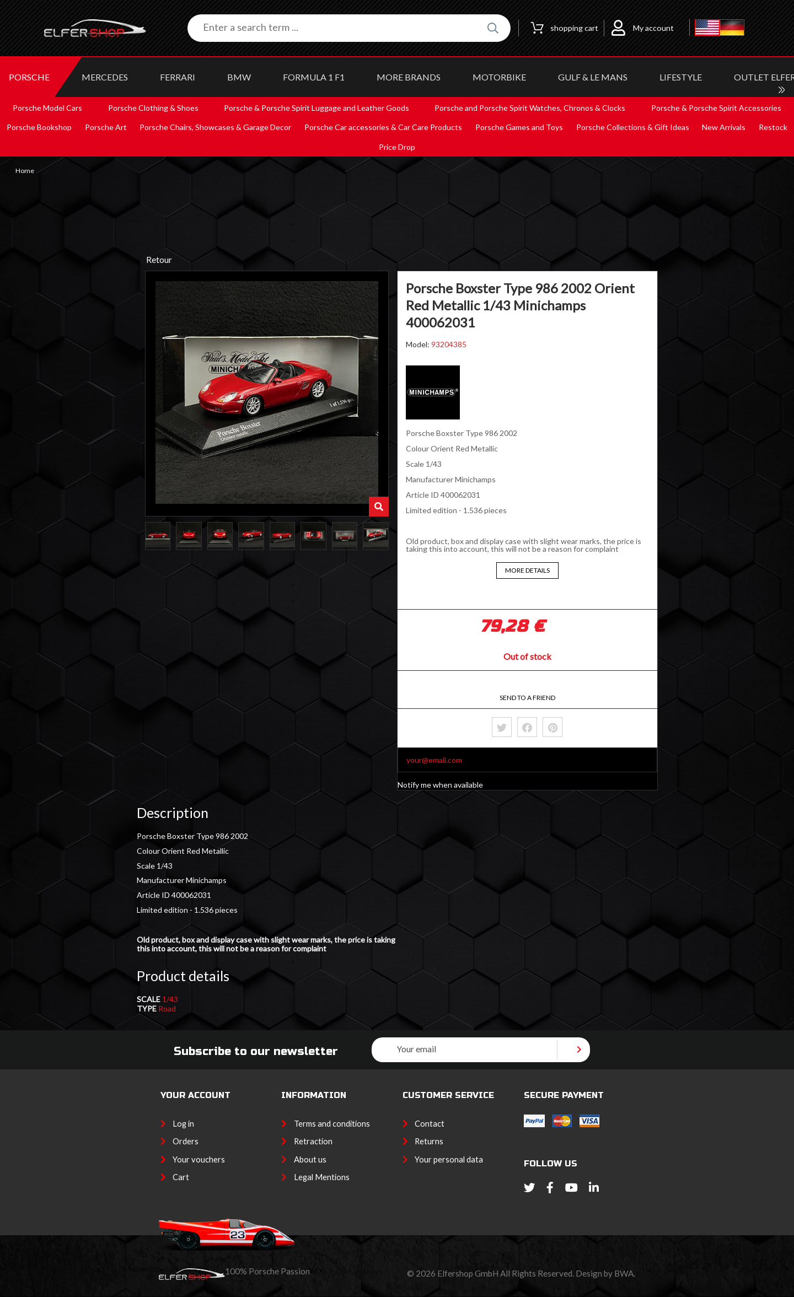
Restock (773, 127)
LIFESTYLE (680, 77)
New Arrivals (723, 127)
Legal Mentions (322, 1177)
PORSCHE (29, 77)
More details (527, 570)
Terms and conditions (332, 1123)
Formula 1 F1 (314, 77)
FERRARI (177, 77)
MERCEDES (105, 77)
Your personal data (449, 1159)
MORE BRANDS (409, 77)
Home (24, 171)
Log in (183, 1123)
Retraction (313, 1141)
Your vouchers (199, 1159)
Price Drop (397, 147)
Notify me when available (440, 784)
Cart (181, 1177)
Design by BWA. (605, 1273)
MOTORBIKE (499, 77)
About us (310, 1159)
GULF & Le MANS (592, 77)
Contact (429, 1123)
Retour (159, 259)
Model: (418, 344)
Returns (429, 1141)
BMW (239, 77)
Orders (185, 1141)
